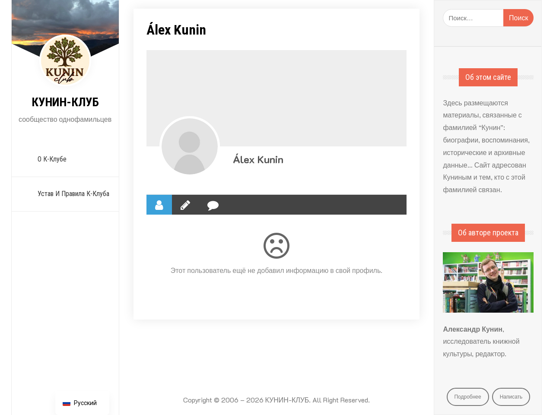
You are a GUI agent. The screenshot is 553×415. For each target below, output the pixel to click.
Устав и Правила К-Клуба (73, 194)
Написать (511, 396)
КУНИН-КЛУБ (65, 102)
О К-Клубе (52, 159)
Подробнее (467, 396)
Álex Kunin (258, 159)
